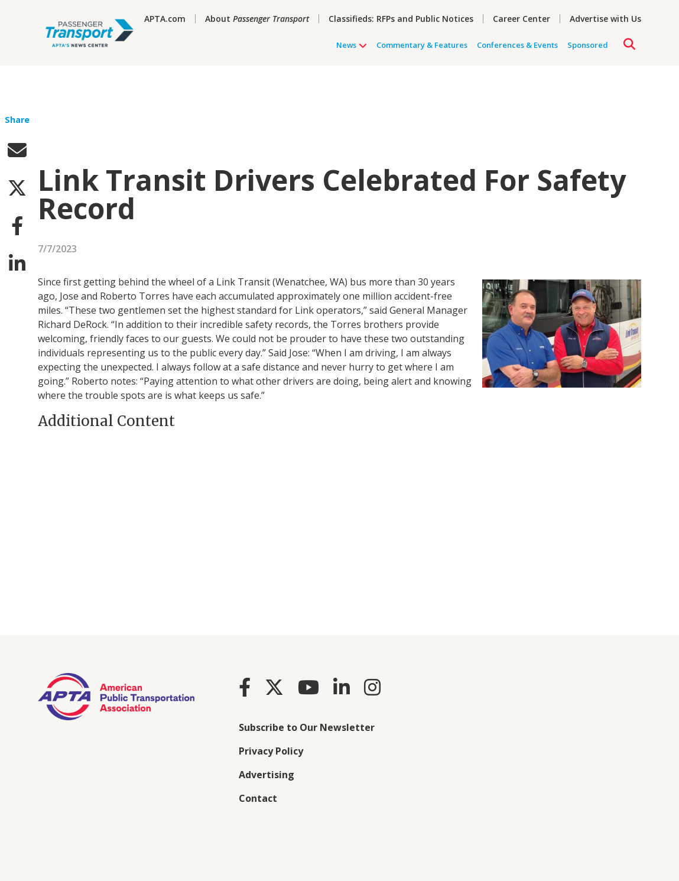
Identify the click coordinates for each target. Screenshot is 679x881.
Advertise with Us (605, 18)
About (257, 18)
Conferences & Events (517, 45)
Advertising (266, 774)
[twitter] (17, 187)
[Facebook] (245, 687)
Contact (258, 798)
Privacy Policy (271, 751)
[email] (17, 149)
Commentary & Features (421, 45)
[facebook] (17, 225)
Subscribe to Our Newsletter (307, 727)
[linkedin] (17, 263)
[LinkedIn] (341, 687)
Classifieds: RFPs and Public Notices (401, 18)
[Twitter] (274, 687)
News (351, 45)
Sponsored (587, 45)
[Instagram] (372, 687)
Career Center (521, 18)
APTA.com (165, 18)
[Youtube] (308, 687)
